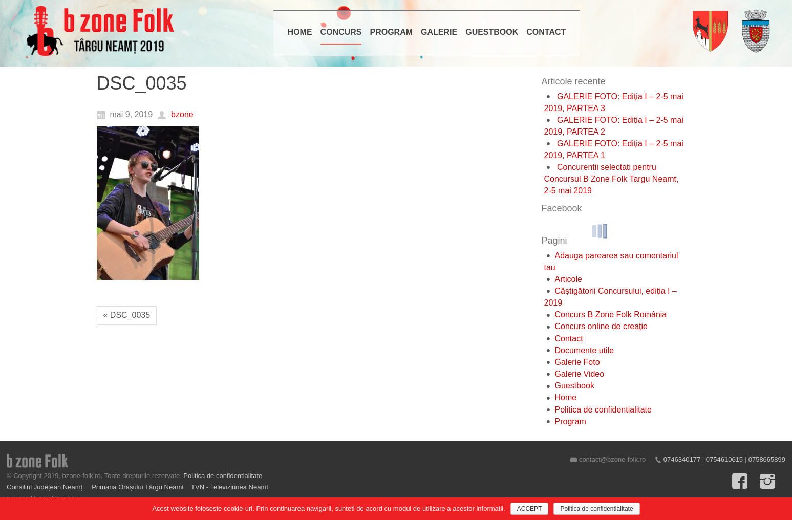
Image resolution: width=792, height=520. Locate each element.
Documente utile (584, 350)
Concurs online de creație (601, 326)
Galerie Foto (577, 362)
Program (570, 421)
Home (566, 397)
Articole (568, 279)
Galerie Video (580, 374)
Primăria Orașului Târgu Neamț (138, 487)
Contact (569, 338)
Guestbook (574, 385)
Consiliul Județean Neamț (45, 487)
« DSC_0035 (127, 315)
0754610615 (724, 459)
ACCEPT (529, 508)
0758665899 (766, 459)
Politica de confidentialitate (603, 409)
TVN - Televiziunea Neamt (229, 487)
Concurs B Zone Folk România (611, 314)
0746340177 (681, 459)
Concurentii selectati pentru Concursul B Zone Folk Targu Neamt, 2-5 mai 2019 (611, 179)
